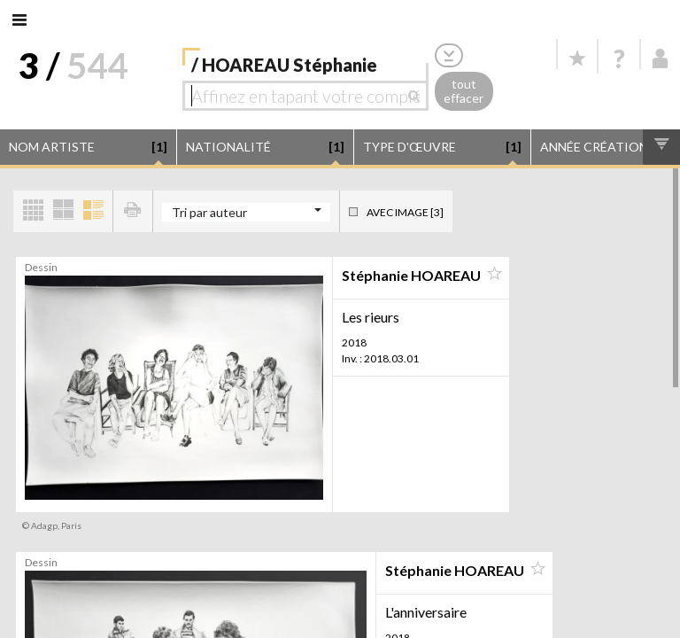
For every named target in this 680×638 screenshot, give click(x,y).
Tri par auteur (209, 212)
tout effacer (463, 91)
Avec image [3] (405, 212)
